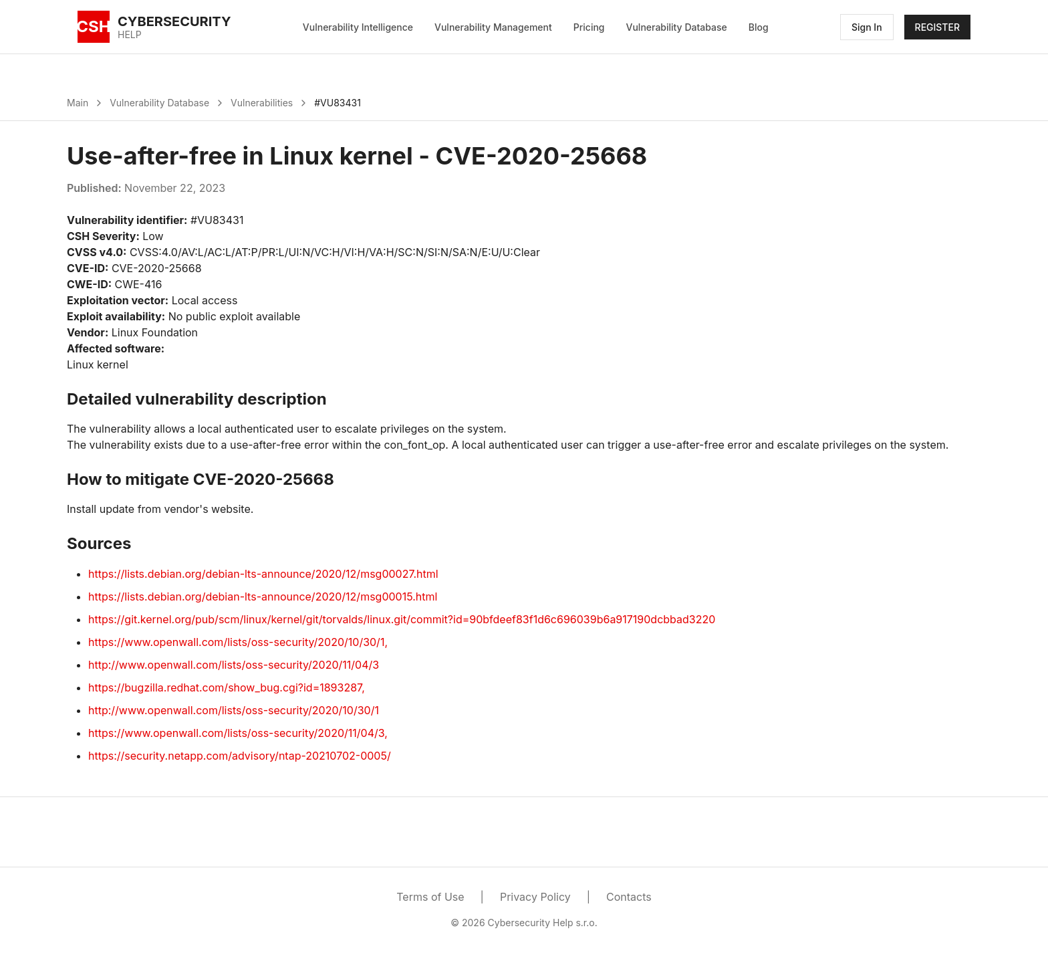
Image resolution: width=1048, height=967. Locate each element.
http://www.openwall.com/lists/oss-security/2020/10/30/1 (233, 710)
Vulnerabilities (262, 102)
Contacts (629, 896)
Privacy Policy (535, 896)
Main (77, 102)
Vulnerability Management (493, 27)
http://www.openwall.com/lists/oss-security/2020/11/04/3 (233, 664)
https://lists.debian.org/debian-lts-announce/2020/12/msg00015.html (262, 596)
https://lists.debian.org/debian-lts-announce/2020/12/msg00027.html (263, 573)
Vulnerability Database (676, 27)
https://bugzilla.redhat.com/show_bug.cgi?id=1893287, (226, 687)
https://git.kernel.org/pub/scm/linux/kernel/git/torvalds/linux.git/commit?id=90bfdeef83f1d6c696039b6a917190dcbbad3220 (401, 619)
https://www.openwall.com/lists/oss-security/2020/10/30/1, (238, 642)
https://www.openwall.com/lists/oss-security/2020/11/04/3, (238, 733)
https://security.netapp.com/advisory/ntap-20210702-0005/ (239, 755)
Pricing (589, 27)
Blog (759, 27)
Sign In (867, 27)
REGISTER (937, 27)
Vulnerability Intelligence (358, 27)
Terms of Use (430, 896)
